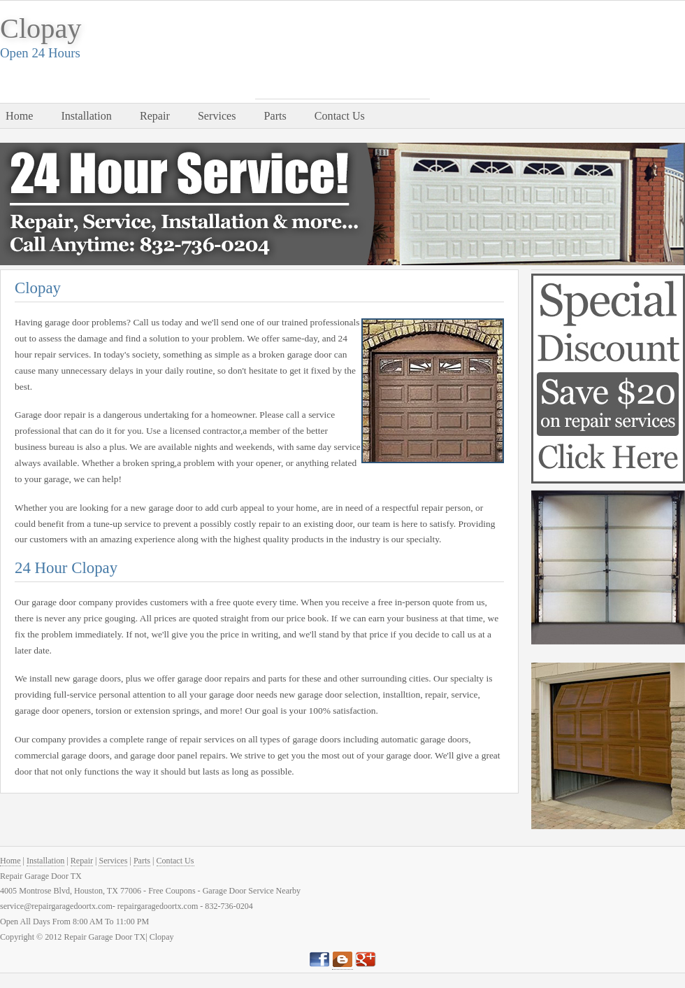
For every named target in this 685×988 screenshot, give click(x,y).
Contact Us (340, 116)
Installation (86, 116)
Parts (275, 116)
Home (19, 116)
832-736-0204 (342, 81)
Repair (155, 116)
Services (217, 116)
